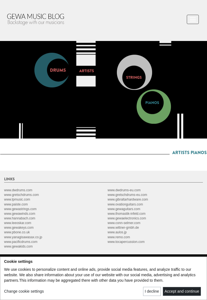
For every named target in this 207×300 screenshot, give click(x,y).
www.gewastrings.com (20, 209)
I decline (152, 291)
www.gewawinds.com (19, 214)
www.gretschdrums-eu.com (127, 195)
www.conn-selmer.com (124, 223)
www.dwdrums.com (18, 190)
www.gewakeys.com (19, 228)
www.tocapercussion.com (126, 242)
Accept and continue (182, 291)
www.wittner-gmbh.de (123, 228)
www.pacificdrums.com (20, 242)
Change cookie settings (24, 291)
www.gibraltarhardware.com (128, 199)
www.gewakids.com (18, 246)
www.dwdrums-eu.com (124, 190)
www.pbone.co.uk (17, 232)
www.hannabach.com (19, 218)
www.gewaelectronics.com (127, 218)
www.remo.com (119, 237)
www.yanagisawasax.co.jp (23, 237)
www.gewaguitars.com (124, 209)
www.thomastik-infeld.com (127, 214)
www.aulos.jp (117, 232)
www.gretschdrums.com (21, 195)
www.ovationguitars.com (125, 204)
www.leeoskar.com (17, 223)
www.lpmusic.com (17, 199)
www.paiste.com (16, 204)
